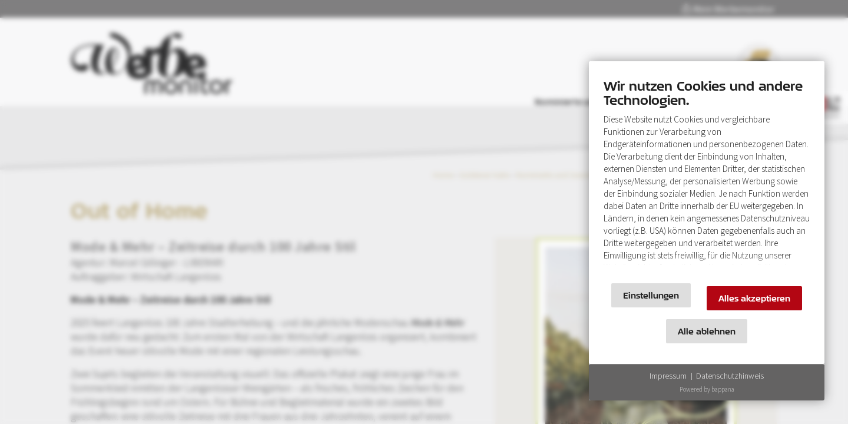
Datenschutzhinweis (730, 375)
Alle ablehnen (707, 331)
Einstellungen (651, 295)
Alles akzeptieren (754, 298)
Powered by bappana (707, 389)
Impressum (668, 375)
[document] (707, 175)
